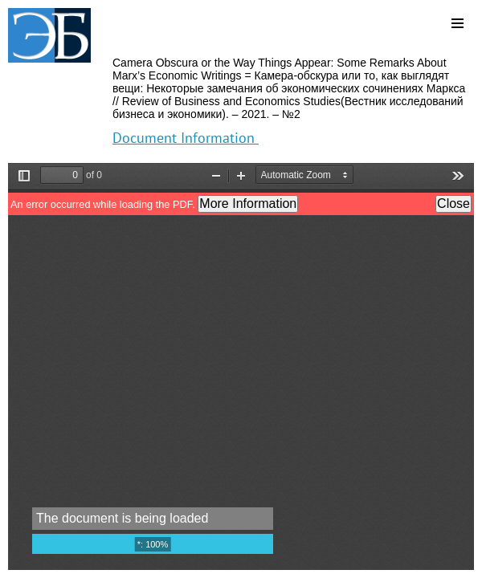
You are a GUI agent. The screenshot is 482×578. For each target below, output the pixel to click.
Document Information (185, 137)
